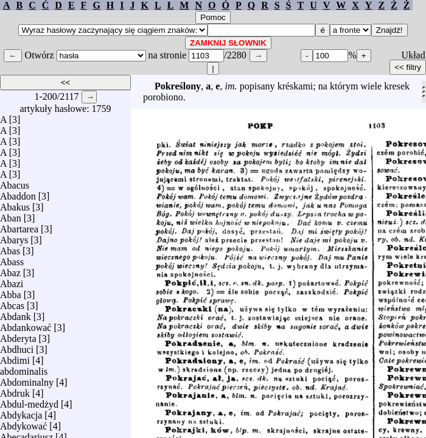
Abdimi (15, 357)
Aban (10, 215)
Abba (10, 292)
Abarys (14, 237)
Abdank (15, 313)
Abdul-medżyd (29, 401)
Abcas (12, 302)
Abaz (10, 270)
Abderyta (18, 335)
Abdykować (23, 423)
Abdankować (25, 324)
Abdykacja (21, 412)
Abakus (15, 204)
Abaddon (18, 193)
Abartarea (19, 226)
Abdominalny (27, 379)
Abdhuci (16, 346)
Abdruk (15, 390)
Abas (10, 248)
